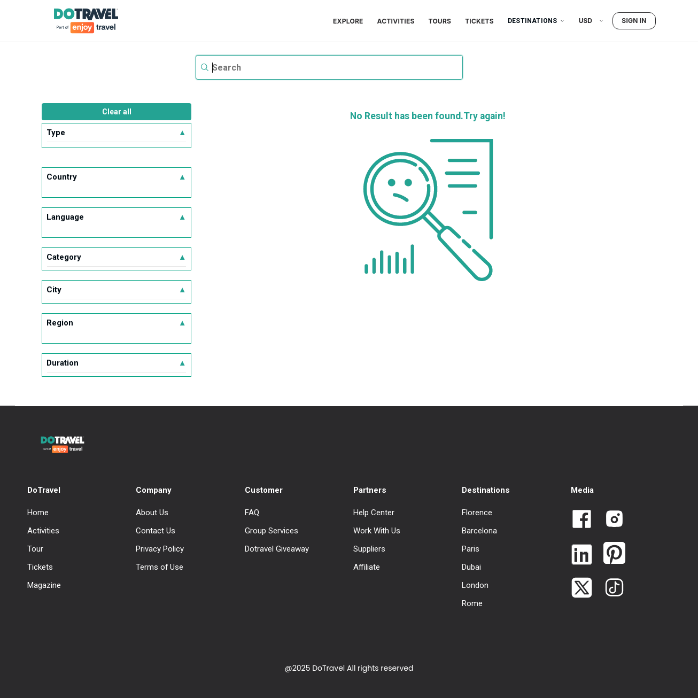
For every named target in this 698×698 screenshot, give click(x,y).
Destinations (536, 21)
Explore (348, 21)
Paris (470, 549)
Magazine (44, 585)
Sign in (634, 21)
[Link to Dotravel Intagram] (610, 519)
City (116, 289)
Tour (35, 549)
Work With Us (376, 531)
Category (116, 257)
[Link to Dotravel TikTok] (610, 588)
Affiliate (366, 567)
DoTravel (43, 490)
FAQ (252, 512)
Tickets (479, 21)
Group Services (271, 531)
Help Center (373, 512)
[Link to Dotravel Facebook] (582, 520)
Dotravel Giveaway (277, 549)
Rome (472, 603)
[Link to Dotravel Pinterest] (610, 554)
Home (38, 512)
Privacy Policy (160, 549)
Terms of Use (159, 567)
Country (116, 177)
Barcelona (479, 531)
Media (582, 490)
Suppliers (369, 549)
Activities (396, 21)
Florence (477, 512)
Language (116, 217)
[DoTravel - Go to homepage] (79, 20)
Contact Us (155, 531)
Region (116, 323)
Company (154, 490)
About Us (152, 512)
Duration (116, 363)
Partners (369, 490)
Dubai (471, 567)
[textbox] (329, 67)
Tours (440, 21)
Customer (264, 490)
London (475, 585)
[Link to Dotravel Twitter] (582, 588)
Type (116, 132)
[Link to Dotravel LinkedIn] (582, 555)
